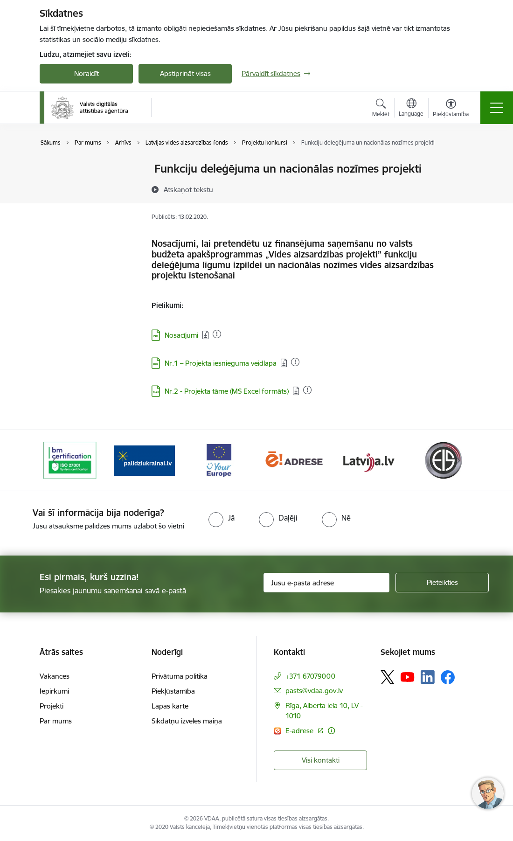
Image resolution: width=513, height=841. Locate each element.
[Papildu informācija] (331, 730)
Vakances (54, 676)
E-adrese (300, 730)
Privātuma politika (180, 676)
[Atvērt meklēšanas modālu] (380, 109)
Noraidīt (86, 73)
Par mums (56, 720)
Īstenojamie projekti (80, 185)
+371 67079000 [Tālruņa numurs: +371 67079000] (310, 676)
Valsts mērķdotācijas (81, 169)
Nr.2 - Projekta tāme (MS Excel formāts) (227, 391)
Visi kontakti (321, 760)
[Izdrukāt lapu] (460, 164)
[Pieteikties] (442, 582)
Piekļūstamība (173, 691)
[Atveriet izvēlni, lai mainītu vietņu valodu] (411, 108)
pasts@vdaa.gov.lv (314, 690)
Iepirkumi (54, 691)
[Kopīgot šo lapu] (460, 188)
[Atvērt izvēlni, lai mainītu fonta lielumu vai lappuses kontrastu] (450, 109)
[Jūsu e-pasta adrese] (326, 582)
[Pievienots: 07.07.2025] (295, 362)
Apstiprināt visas (185, 73)
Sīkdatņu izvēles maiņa (187, 720)
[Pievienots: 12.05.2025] (307, 390)
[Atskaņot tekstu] (188, 189)
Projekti (51, 706)
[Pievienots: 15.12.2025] (217, 334)
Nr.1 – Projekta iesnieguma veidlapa (221, 363)
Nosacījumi (181, 335)
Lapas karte (170, 706)
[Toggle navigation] (496, 107)
